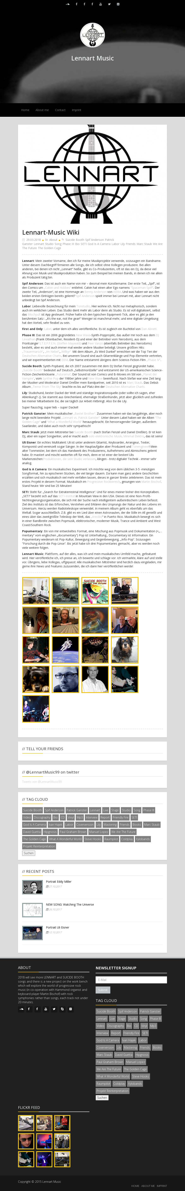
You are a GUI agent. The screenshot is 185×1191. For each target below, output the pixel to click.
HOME (135, 1186)
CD (63, 817)
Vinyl (71, 817)
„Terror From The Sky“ (46, 387)
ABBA (117, 292)
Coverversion (85, 825)
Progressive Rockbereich (103, 482)
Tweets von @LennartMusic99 (42, 782)
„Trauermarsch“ (32, 352)
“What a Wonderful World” (64, 422)
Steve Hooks (93, 839)
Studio (49, 244)
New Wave (83, 335)
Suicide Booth (75, 240)
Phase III (68, 244)
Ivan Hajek (55, 825)
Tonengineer (140, 446)
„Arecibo (96, 517)
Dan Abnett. (149, 329)
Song (58, 244)
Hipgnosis (50, 832)
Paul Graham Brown (73, 832)
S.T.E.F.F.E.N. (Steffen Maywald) (60, 343)
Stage (115, 810)
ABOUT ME (148, 1186)
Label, (48, 329)
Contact (60, 110)
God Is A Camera (99, 244)
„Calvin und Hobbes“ (57, 288)
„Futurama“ (63, 374)
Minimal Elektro (133, 436)
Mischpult (34, 314)
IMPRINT (162, 1186)
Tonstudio (83, 306)
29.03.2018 (33, 240)
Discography (42, 817)
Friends (131, 244)
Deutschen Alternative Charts (41, 356)
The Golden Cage (49, 248)
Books (137, 825)
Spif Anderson (94, 240)
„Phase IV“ (153, 360)
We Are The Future (123, 832)
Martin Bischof (151, 482)
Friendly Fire (121, 817)
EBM (64, 360)
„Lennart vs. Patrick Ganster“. (80, 418)
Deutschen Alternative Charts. (125, 387)
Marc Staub (144, 244)
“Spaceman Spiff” (142, 288)
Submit (103, 990)
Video (27, 817)
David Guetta (32, 832)
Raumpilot (111, 839)
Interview (91, 817)
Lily (122, 244)
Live (105, 810)
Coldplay (127, 839)
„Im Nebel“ (52, 352)
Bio (77, 244)
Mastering (110, 825)
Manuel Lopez (98, 832)
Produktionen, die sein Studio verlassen (69, 459)
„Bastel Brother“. (84, 413)
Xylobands (143, 839)
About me (42, 110)
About (53, 240)
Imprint (76, 110)
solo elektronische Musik (105, 436)
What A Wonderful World (65, 839)
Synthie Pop (51, 378)
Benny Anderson (95, 292)
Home (25, 110)
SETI (84, 244)
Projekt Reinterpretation (39, 846)
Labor (115, 244)
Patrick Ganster (77, 810)
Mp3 (80, 817)
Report (105, 817)
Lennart (39, 244)
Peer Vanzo (95, 343)
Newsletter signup (116, 967)
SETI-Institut (67, 496)
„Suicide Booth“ (32, 370)
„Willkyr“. (66, 352)
